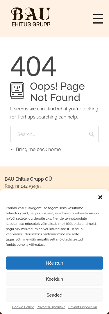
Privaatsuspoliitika (51, 307)
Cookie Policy (23, 307)
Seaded (54, 295)
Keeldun (54, 279)
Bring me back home (35, 149)
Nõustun (54, 263)
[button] (100, 197)
